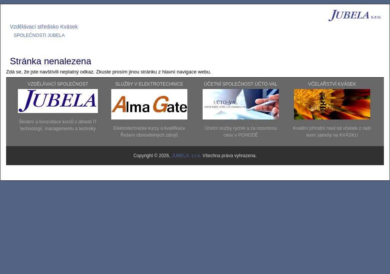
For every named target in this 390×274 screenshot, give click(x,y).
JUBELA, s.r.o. (186, 155)
